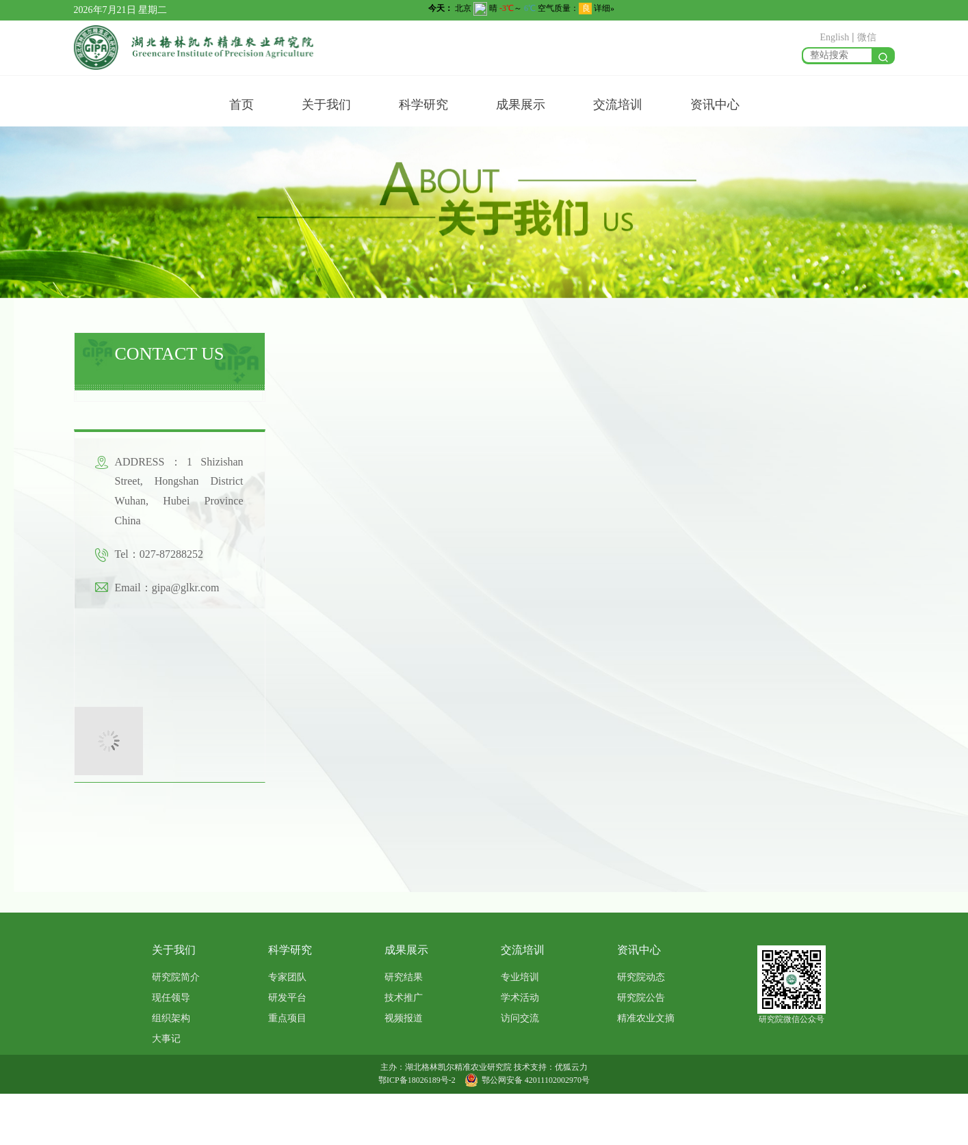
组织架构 (171, 1018)
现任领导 (171, 998)
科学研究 (423, 104)
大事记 (166, 1039)
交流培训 (617, 104)
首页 (241, 104)
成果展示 (520, 104)
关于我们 (326, 104)
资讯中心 (715, 104)
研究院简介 (176, 977)
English (834, 37)
